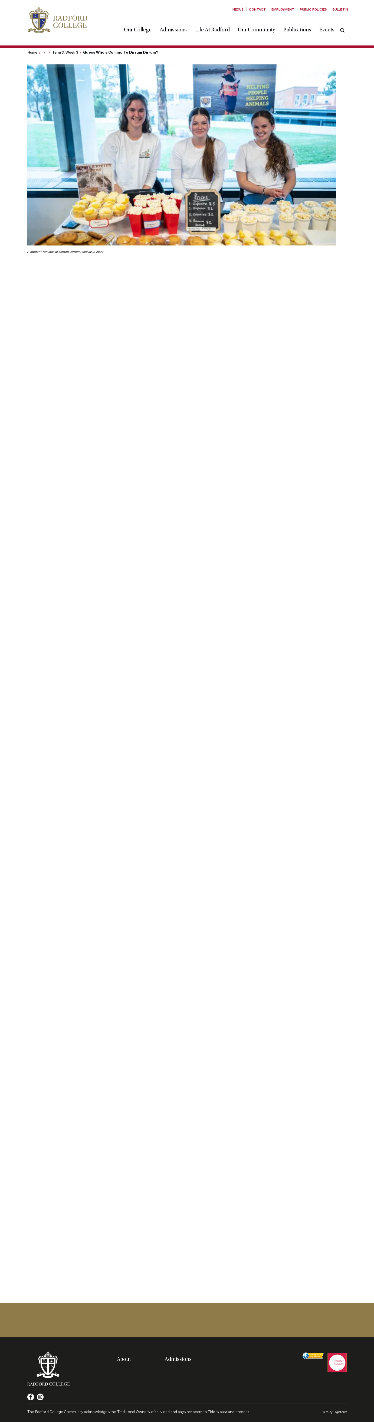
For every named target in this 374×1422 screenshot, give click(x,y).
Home (32, 52)
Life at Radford (214, 25)
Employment (282, 9)
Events (329, 25)
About (124, 1359)
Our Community (258, 25)
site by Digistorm (335, 1412)
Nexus (238, 9)
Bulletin (340, 9)
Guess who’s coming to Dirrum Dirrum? (120, 52)
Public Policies (313, 9)
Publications (299, 25)
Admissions (175, 25)
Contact (257, 9)
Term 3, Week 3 (65, 52)
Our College (140, 25)
